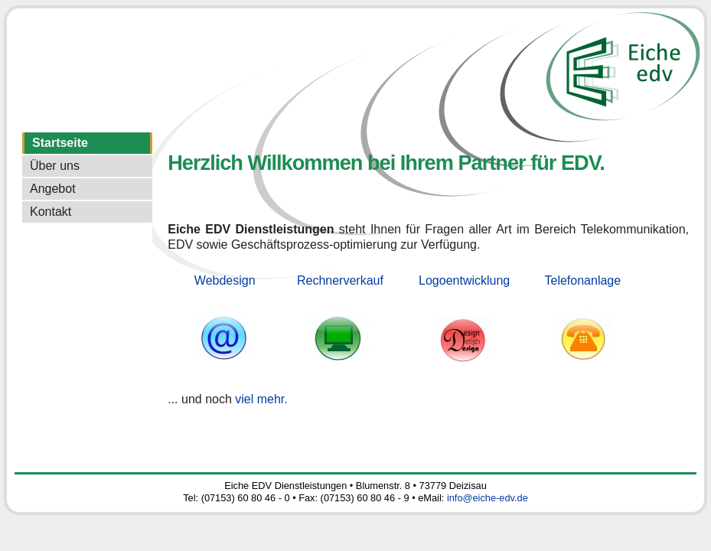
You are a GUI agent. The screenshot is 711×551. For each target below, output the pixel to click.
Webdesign (225, 280)
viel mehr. (261, 399)
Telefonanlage (583, 280)
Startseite (60, 142)
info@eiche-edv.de (487, 498)
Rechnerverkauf (340, 280)
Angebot (53, 188)
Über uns (55, 165)
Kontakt (50, 211)
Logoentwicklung (464, 280)
